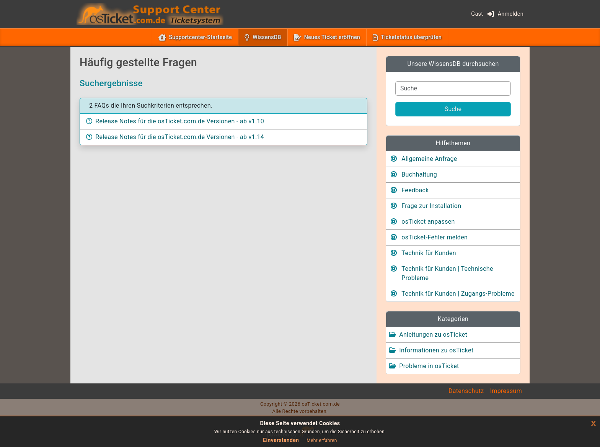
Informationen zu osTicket (436, 350)
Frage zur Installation (431, 206)
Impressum (506, 391)
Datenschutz (466, 391)
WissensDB (268, 37)
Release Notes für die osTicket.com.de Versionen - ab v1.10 (179, 121)
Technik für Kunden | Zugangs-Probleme (457, 293)
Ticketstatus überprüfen (411, 37)
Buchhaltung (419, 174)
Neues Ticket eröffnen (332, 37)
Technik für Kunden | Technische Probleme (447, 273)
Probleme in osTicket (429, 366)
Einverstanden (281, 440)
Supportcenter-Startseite (200, 37)
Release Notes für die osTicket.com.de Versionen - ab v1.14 (179, 137)
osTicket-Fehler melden (434, 237)
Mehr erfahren (322, 440)
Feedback (415, 190)
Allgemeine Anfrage (429, 158)
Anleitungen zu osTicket (433, 334)
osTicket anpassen (428, 221)
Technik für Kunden (428, 253)
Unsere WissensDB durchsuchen (453, 63)
